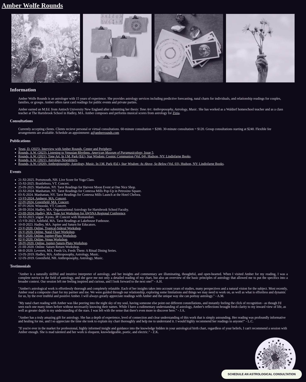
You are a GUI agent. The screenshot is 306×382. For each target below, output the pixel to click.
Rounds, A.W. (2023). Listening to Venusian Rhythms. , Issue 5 (85, 152)
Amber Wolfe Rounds (32, 5)
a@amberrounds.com (105, 132)
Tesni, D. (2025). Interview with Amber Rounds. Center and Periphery (65, 149)
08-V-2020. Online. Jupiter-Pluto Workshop (47, 235)
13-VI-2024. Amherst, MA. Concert (42, 198)
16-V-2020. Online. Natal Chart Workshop (46, 232)
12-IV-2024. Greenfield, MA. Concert (43, 202)
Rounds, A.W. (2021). (47, 160)
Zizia (176, 113)
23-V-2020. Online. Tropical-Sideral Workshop (49, 228)
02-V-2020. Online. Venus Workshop (42, 239)
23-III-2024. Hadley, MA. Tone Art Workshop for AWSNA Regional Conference (71, 213)
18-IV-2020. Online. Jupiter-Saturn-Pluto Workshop (52, 243)
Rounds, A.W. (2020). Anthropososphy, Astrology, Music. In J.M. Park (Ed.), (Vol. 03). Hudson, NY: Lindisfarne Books (121, 164)
